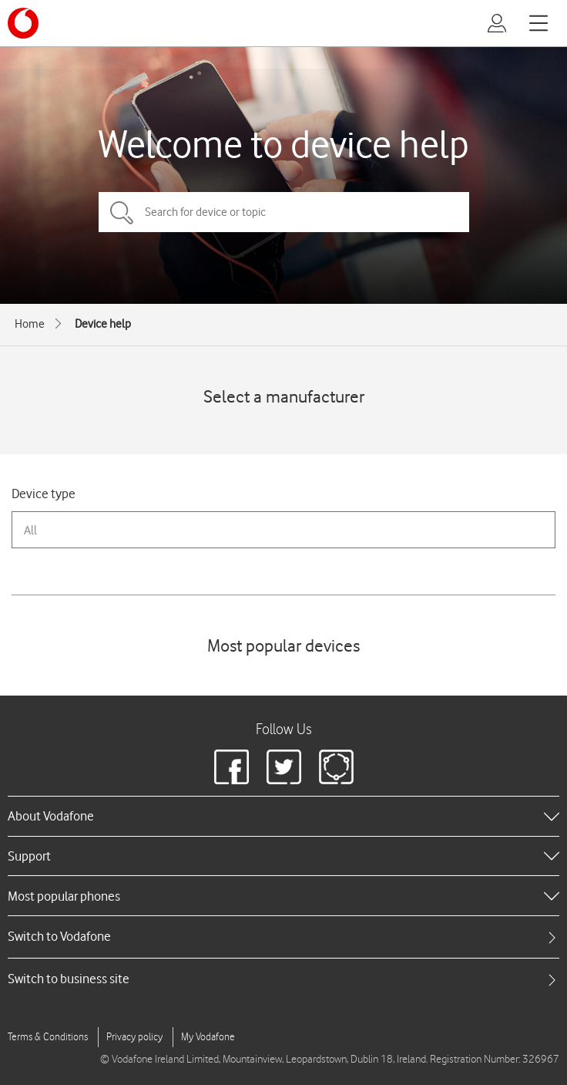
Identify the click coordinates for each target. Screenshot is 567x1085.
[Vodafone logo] (23, 23)
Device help (103, 324)
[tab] (283, 936)
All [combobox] (30, 530)
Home (30, 324)
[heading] (283, 816)
